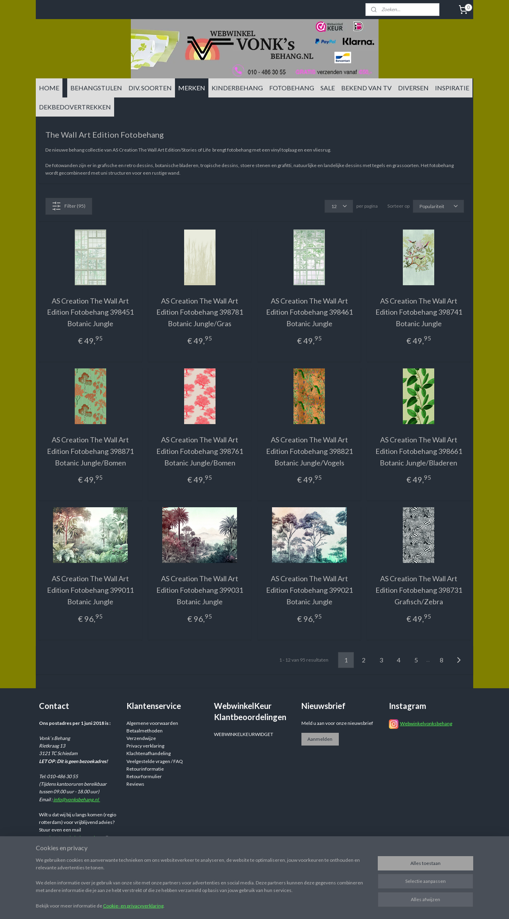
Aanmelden (319, 739)
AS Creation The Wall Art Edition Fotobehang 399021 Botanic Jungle (309, 590)
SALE (328, 88)
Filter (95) (68, 206)
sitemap (301, 904)
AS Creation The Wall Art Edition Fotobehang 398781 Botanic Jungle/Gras (199, 312)
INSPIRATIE (452, 88)
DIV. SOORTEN (150, 88)
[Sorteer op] (438, 206)
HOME (49, 88)
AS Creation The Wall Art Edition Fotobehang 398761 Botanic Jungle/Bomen (199, 451)
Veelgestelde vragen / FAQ (154, 761)
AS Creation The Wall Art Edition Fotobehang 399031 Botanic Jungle (199, 590)
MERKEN (191, 88)
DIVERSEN (413, 88)
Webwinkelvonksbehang (426, 723)
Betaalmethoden (144, 731)
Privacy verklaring (145, 746)
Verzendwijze (141, 738)
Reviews (135, 784)
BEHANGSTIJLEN (96, 88)
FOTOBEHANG (291, 88)
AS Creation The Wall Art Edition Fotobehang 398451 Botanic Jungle (90, 312)
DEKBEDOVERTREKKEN (75, 107)
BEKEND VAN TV (366, 88)
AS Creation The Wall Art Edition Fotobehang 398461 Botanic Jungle (309, 312)
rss (316, 904)
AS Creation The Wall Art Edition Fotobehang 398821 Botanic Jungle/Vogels (309, 451)
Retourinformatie (145, 769)
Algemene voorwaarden (152, 723)
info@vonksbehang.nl (76, 799)
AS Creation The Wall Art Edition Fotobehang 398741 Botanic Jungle (418, 312)
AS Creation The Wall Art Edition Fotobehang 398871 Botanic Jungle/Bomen (90, 451)
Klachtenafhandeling (148, 753)
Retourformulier (144, 776)
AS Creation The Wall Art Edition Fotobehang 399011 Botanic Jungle (90, 590)
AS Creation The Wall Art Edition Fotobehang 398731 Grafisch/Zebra (418, 590)
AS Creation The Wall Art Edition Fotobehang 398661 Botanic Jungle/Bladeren (418, 451)
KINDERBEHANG (237, 88)
